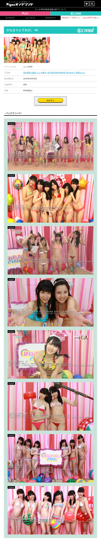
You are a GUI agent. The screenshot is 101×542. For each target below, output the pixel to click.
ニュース (30, 18)
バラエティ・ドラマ (70, 18)
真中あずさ (70, 73)
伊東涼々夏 (45, 73)
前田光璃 (54, 73)
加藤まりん (35, 73)
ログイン (50, 100)
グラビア (50, 18)
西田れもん (80, 73)
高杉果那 (27, 73)
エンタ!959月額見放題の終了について (50, 9)
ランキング (10, 18)
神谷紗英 (62, 73)
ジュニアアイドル (91, 18)
